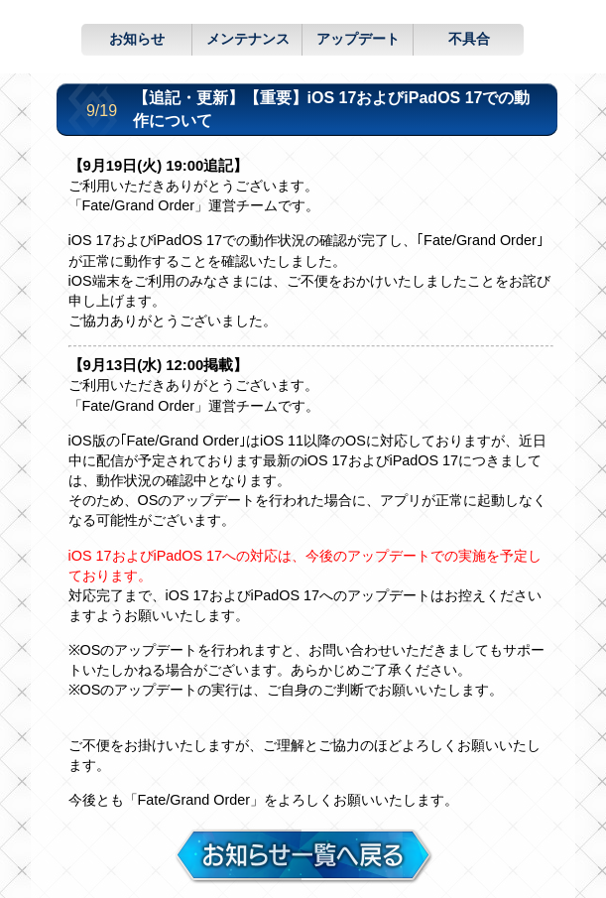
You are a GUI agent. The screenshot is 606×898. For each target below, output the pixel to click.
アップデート (358, 39)
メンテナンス (248, 39)
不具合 (469, 39)
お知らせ (137, 39)
